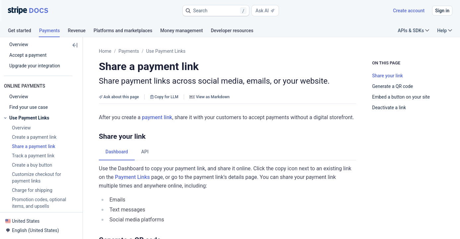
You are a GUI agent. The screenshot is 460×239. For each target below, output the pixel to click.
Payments (128, 51)
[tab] (23, 31)
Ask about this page (119, 97)
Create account (409, 10)
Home (105, 51)
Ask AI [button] (265, 10)
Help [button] (444, 30)
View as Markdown (209, 97)
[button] (216, 10)
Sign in (442, 10)
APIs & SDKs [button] (413, 30)
